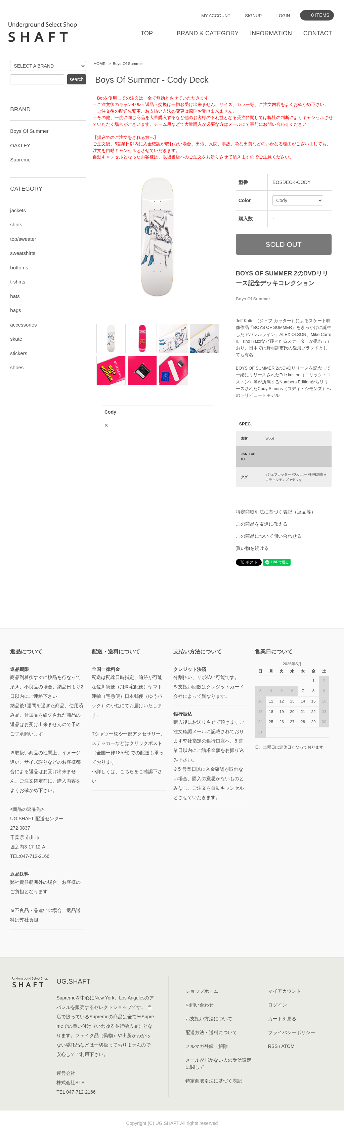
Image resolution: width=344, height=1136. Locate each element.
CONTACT (317, 33)
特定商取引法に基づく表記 (213, 1081)
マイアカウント (284, 991)
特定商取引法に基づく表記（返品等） (276, 512)
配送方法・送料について (211, 1032)
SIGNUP (253, 15)
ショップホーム (201, 991)
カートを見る (282, 1018)
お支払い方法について (208, 1018)
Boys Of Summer (128, 63)
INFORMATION (271, 33)
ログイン (277, 1005)
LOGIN (283, 15)
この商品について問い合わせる (269, 536)
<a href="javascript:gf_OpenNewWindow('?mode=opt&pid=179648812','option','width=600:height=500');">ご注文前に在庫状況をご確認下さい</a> (157, 489)
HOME (99, 63)
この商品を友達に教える (262, 524)
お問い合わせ (199, 1005)
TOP (146, 33)
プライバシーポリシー (291, 1032)
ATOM (287, 1046)
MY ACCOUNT (215, 15)
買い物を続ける (252, 548)
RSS (273, 1046)
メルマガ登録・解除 (206, 1046)
